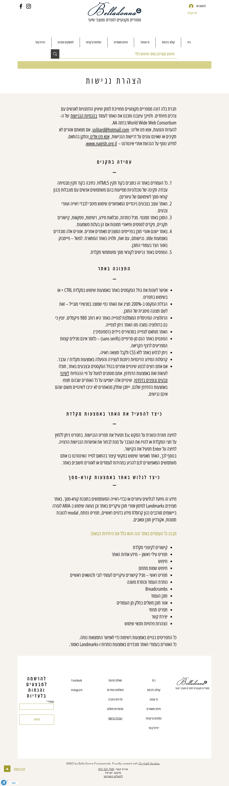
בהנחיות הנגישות (84, 116)
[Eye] (192, 681)
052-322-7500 (106, 769)
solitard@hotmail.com (110, 130)
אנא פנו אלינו (99, 137)
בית (153, 680)
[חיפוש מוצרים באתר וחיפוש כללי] (121, 54)
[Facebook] (21, 6)
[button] (196, 13)
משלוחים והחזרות (115, 690)
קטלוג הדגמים (153, 690)
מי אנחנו (154, 699)
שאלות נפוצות (115, 680)
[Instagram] (28, 6)
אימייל (51, 701)
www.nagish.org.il (101, 143)
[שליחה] (36, 720)
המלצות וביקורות (154, 718)
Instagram (76, 690)
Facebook (76, 680)
